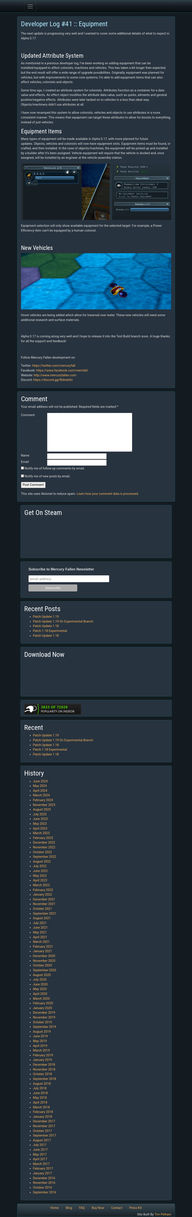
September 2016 (44, 1192)
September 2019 (44, 1027)
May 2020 (40, 989)
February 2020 (43, 1003)
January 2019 (42, 1060)
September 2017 (44, 1135)
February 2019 (43, 1055)
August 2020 (42, 975)
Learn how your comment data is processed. (108, 494)
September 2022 (44, 857)
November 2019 (44, 1017)
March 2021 (41, 942)
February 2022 (43, 890)
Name (25, 455)
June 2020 (40, 984)
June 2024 (40, 781)
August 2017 (42, 1140)
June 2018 (40, 1093)
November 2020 (44, 961)
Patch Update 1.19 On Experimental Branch (63, 621)
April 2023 (40, 828)
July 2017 (40, 1145)
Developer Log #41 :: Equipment (64, 24)
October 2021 (42, 909)
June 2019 (40, 1036)
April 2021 (40, 937)
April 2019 (40, 1046)
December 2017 (44, 1121)
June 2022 (40, 871)
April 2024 (40, 791)
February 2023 (43, 838)
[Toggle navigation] (30, 6)
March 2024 (41, 795)
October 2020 (42, 965)
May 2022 (40, 876)
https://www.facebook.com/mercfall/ (62, 370)
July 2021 (40, 923)
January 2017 (42, 1173)
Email (25, 462)
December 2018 (44, 1065)
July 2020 (40, 980)
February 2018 (43, 1112)
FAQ (82, 1208)
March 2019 (41, 1050)
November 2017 (44, 1126)
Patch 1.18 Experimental (50, 631)
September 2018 (44, 1079)
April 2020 (40, 994)
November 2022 (44, 847)
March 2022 (41, 885)
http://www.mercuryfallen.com (55, 375)
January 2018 (42, 1117)
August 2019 (42, 1032)
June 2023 (40, 819)
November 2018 (44, 1069)
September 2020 (44, 970)
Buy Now (98, 1208)
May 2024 (40, 786)
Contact (116, 1208)
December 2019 (44, 1013)
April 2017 (40, 1159)
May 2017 (40, 1154)
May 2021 (40, 932)
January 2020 (42, 1008)
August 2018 (42, 1084)
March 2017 (41, 1164)
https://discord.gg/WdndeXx (53, 380)
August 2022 (42, 861)
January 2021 (42, 951)
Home (54, 1208)
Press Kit (135, 1208)
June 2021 (40, 927)
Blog (69, 1208)
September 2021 (44, 913)
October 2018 (42, 1074)
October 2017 (42, 1131)
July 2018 (40, 1088)
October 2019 (42, 1022)
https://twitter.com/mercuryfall (53, 366)
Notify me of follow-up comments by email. (55, 468)
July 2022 (40, 866)
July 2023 (40, 814)
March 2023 (41, 833)
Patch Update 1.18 (46, 626)
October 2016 (42, 1187)
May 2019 (40, 1041)
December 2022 (44, 842)
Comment (28, 415)
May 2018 (40, 1098)
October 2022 (42, 852)
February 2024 (43, 800)
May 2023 (40, 824)
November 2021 (44, 904)
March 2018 (41, 1107)
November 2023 (44, 805)
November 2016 (44, 1183)
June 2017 (40, 1150)
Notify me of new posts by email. (47, 476)
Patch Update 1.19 (46, 617)
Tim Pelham (163, 1214)
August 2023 (42, 809)
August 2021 (42, 918)
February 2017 (43, 1168)
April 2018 (40, 1102)
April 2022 (40, 880)
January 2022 (42, 894)
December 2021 (44, 899)
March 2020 (41, 999)
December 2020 (44, 956)
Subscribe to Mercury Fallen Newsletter (61, 569)
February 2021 (43, 946)
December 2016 (44, 1178)
